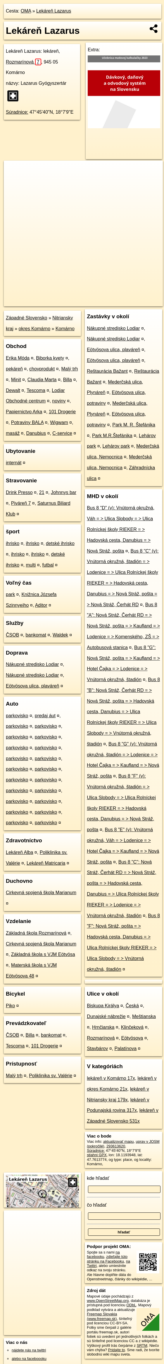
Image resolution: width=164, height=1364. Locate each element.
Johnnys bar (63, 492)
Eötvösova (132, 1038)
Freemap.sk (94, 301)
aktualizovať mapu (118, 1141)
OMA (26, 10)
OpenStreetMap (64, 301)
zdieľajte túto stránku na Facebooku (107, 1258)
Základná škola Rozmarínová (36, 933)
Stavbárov (97, 1048)
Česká (132, 1005)
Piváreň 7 (21, 503)
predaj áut (45, 715)
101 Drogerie (62, 411)
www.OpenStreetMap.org (108, 1300)
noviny (58, 400)
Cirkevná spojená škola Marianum (41, 892)
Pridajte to (116, 1350)
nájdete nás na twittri (29, 1350)
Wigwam (59, 422)
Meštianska (144, 1016)
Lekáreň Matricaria (46, 863)
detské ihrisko (60, 543)
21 (41, 492)
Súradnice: (17, 112)
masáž (13, 433)
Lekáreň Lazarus (53, 10)
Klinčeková (132, 1027)
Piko (10, 1005)
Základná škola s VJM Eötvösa (43, 954)
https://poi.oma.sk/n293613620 (137, 301)
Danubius (36, 433)
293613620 (115, 1146)
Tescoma (36, 390)
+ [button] (14, 170)
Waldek (60, 634)
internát (13, 462)
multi (31, 565)
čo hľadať (97, 1205)
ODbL (131, 1305)
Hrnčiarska (103, 1027)
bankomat (36, 634)
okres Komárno (35, 328)
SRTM (142, 1345)
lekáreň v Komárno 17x (111, 1078)
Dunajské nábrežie (106, 1016)
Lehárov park (116, 446)
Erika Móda (18, 358)
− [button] (14, 179)
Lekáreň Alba (19, 852)
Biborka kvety (50, 358)
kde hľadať (98, 1178)
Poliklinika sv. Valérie (50, 1075)
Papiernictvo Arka (24, 411)
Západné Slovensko (26, 317)
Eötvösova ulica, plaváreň (32, 685)
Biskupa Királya (103, 1005)
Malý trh (69, 368)
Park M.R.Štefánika (112, 435)
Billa (67, 379)
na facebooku (103, 1254)
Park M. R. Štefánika (133, 424)
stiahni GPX (97, 1155)
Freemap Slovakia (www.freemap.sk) (102, 1316)
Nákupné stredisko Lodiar (32, 664)
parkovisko (17, 715)
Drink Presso (19, 492)
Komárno (65, 328)
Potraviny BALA (27, 422)
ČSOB (12, 634)
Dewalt (13, 390)
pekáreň (14, 368)
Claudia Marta (42, 379)
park (10, 594)
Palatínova (125, 1048)
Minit (16, 379)
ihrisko (12, 543)
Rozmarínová (23, 62)
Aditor (41, 605)
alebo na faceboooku (29, 1358)
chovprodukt (42, 368)
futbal (48, 565)
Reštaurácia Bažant (107, 371)
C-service (62, 433)
